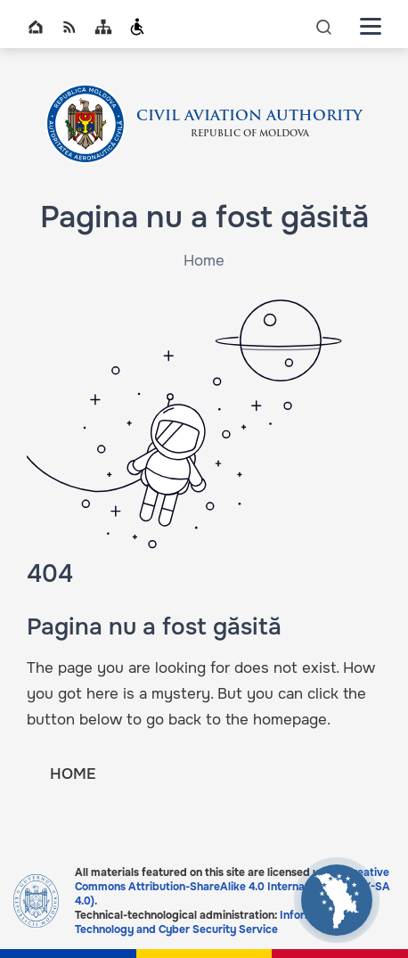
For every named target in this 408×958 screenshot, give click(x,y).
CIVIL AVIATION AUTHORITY (249, 117)
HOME (72, 774)
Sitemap (103, 27)
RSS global (69, 27)
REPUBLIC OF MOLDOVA (250, 134)
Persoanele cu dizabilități (137, 27)
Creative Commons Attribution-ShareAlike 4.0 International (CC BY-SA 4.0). (232, 886)
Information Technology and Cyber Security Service (207, 922)
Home (36, 27)
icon (324, 26)
